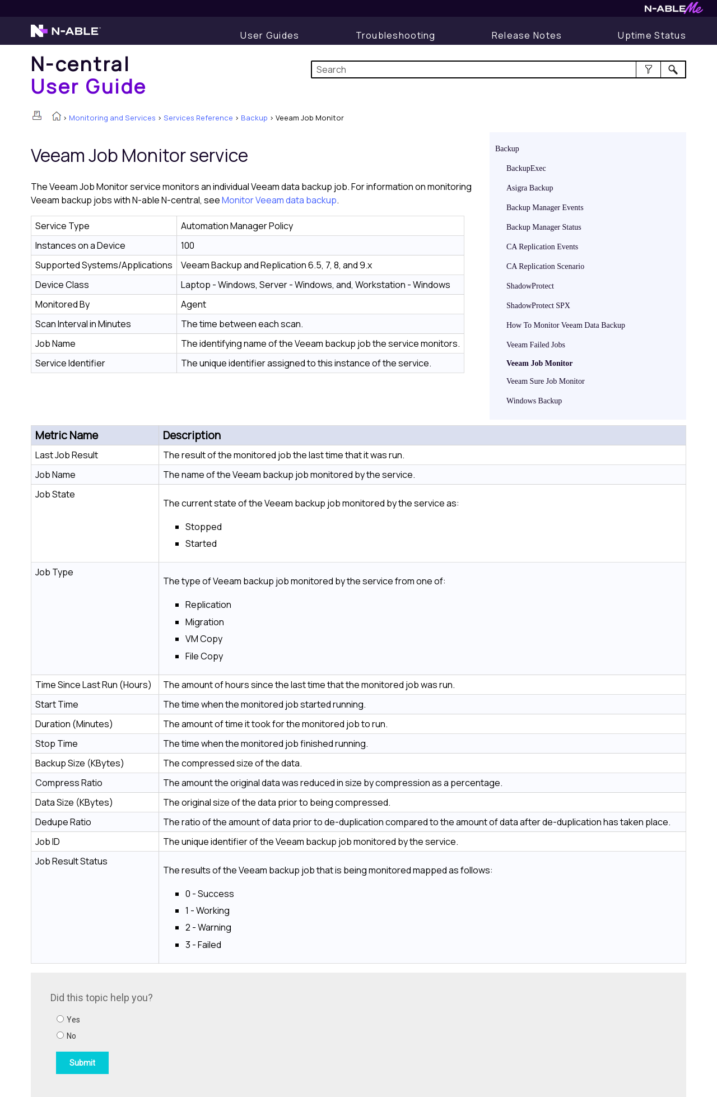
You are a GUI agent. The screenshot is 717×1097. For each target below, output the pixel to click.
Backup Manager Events (545, 207)
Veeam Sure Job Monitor (545, 381)
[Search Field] (499, 69)
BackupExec (526, 168)
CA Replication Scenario (545, 266)
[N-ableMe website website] (674, 11)
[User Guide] (269, 35)
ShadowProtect (530, 286)
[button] (648, 69)
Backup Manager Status (543, 227)
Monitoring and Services (112, 118)
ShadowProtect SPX (538, 305)
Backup (254, 118)
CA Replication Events (542, 247)
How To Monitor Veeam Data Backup (565, 325)
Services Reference (198, 118)
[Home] (89, 74)
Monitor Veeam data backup (279, 200)
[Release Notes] (527, 35)
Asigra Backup (529, 188)
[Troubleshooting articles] (396, 35)
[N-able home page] (66, 36)
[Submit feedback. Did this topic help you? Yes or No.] (202, 1033)
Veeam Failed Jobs (535, 345)
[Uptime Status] (652, 35)
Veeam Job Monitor (539, 363)
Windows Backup (534, 401)
